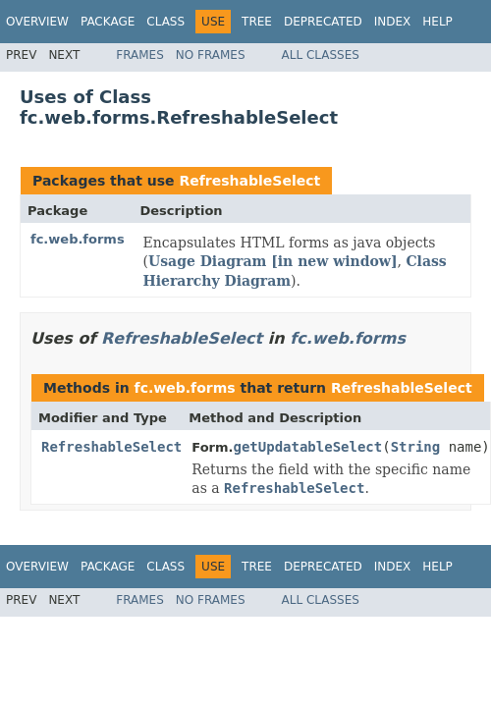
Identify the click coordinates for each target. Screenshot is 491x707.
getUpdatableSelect (307, 447)
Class (165, 21)
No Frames (211, 55)
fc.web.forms (77, 239)
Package (108, 21)
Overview (37, 21)
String (416, 447)
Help (437, 21)
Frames (140, 55)
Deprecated (323, 21)
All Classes (320, 55)
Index (392, 21)
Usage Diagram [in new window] (273, 261)
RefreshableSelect (249, 181)
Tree (257, 21)
